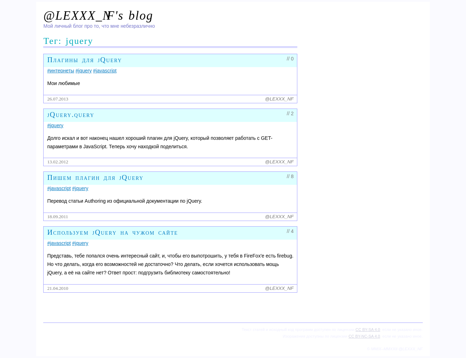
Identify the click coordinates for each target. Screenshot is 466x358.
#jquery (84, 70)
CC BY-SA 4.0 (368, 329)
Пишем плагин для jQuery (95, 177)
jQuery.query (70, 114)
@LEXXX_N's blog (98, 15)
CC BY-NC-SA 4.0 (364, 336)
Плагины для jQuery (84, 60)
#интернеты (60, 70)
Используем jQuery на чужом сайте (112, 232)
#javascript (105, 70)
